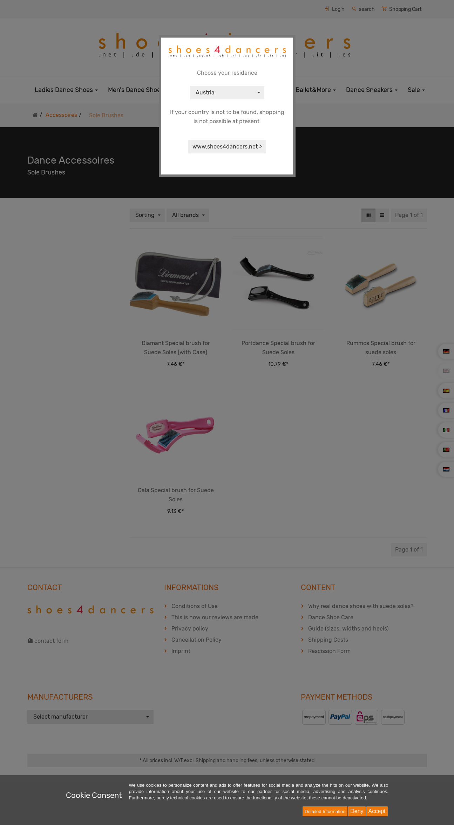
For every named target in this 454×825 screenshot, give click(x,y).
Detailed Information (325, 811)
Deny (356, 811)
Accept (377, 811)
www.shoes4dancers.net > (227, 146)
